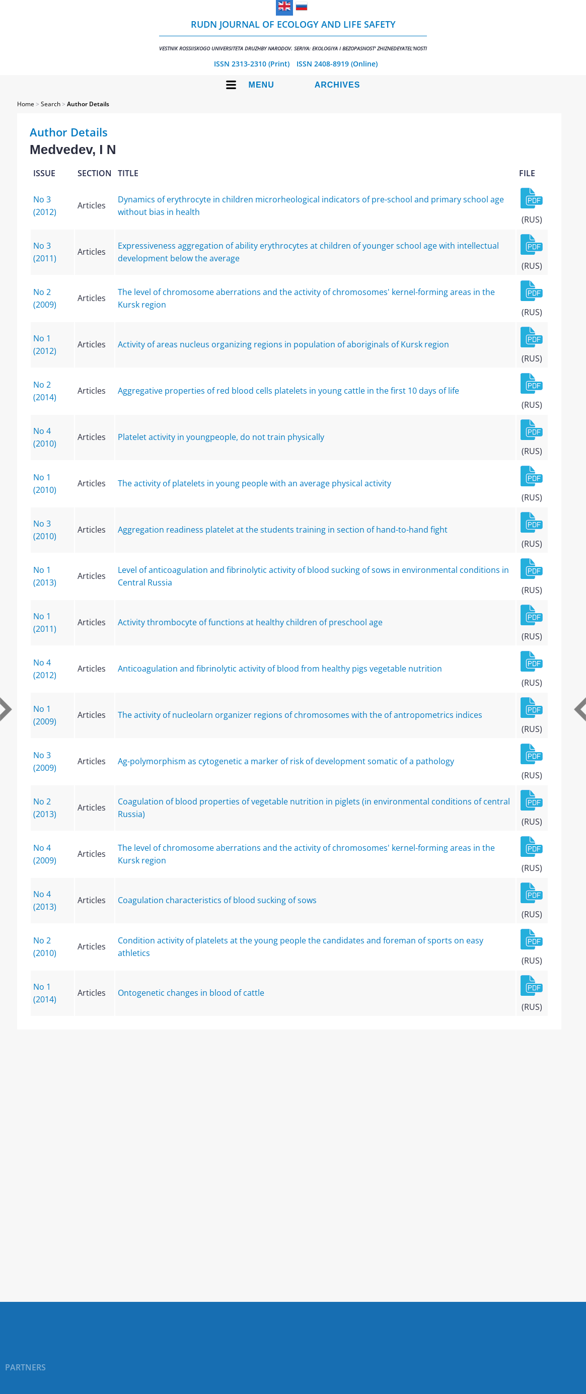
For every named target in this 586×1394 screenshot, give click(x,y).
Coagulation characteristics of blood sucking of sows (217, 900)
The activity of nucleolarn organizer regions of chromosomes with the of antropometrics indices (300, 714)
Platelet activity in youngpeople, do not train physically (221, 437)
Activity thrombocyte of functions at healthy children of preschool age (250, 622)
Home (25, 104)
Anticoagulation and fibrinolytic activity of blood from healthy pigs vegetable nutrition (280, 668)
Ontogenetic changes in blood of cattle (191, 992)
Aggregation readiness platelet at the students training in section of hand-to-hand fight (283, 529)
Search (50, 104)
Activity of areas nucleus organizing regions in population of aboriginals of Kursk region (283, 344)
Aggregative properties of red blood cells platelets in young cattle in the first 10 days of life (288, 390)
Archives (337, 85)
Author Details (88, 104)
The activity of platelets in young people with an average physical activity (254, 483)
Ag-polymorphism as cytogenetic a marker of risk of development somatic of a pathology (286, 761)
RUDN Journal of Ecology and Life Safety (293, 35)
